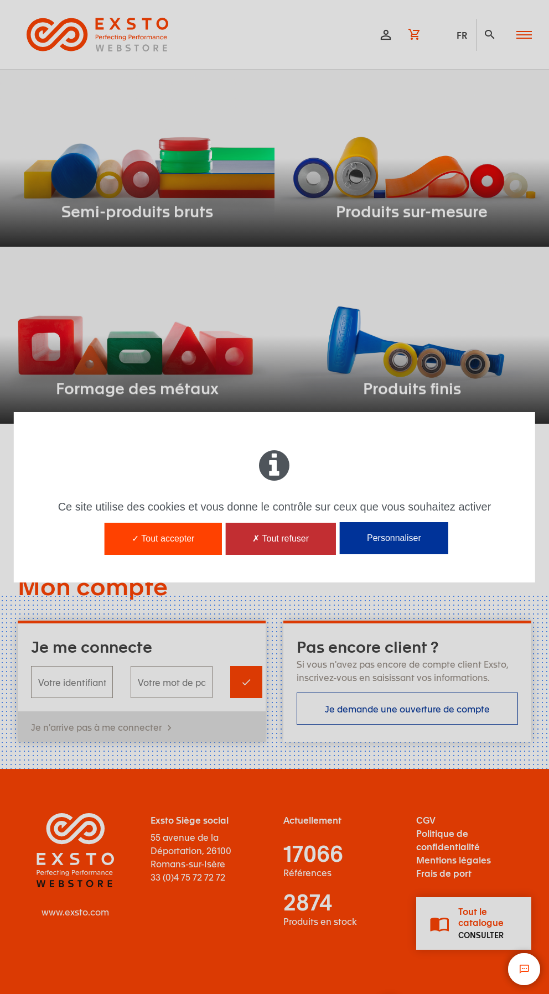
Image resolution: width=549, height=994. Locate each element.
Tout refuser (280, 538)
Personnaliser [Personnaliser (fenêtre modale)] (394, 538)
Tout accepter (163, 538)
